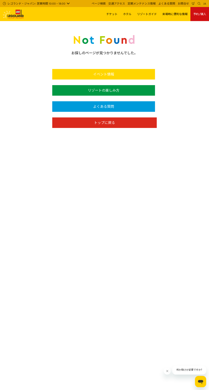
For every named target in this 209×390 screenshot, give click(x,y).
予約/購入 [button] (199, 14)
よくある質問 (166, 3)
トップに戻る (104, 122)
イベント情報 (103, 74)
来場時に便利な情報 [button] (175, 14)
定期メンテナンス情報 (142, 3)
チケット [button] (111, 14)
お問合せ (183, 3)
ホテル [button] (127, 14)
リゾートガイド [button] (147, 14)
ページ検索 (99, 3)
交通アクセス (116, 3)
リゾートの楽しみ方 (103, 90)
